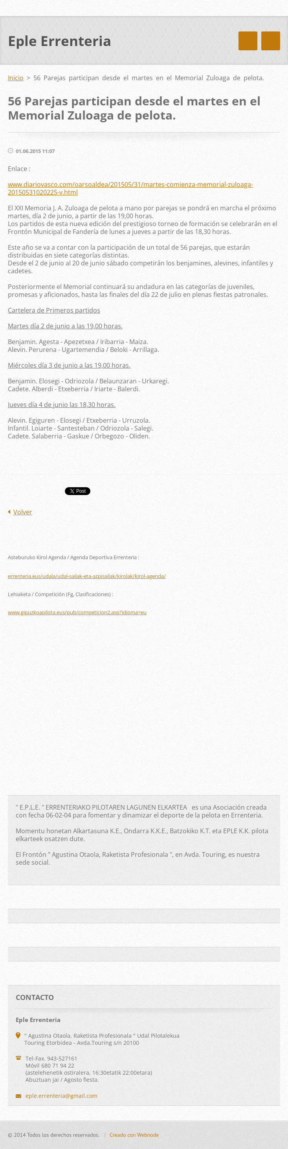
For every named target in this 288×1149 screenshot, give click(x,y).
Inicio (16, 78)
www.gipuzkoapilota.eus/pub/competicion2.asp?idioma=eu (77, 612)
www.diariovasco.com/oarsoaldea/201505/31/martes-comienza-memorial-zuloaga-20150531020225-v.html (130, 188)
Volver (22, 512)
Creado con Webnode (134, 1134)
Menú (270, 40)
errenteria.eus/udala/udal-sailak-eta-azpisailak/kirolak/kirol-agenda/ (87, 576)
